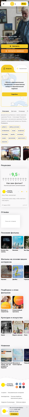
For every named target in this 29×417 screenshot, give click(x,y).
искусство (4, 141)
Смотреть (15, 46)
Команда (22, 111)
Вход (23, 3)
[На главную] (13, 4)
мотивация (20, 134)
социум (4, 138)
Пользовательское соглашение (16, 392)
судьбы (12, 134)
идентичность (22, 138)
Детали (13, 111)
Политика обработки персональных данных (16, 397)
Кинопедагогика (5, 396)
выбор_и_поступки (14, 126)
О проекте (3, 392)
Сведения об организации (8, 402)
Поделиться (11, 57)
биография (5, 134)
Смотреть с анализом (16, 51)
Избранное (4, 57)
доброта (4, 126)
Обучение (18, 57)
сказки (13, 130)
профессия (21, 130)
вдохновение (12, 138)
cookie (11, 409)
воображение (5, 130)
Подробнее (14, 94)
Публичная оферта (21, 402)
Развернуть (4, 123)
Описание (5, 111)
